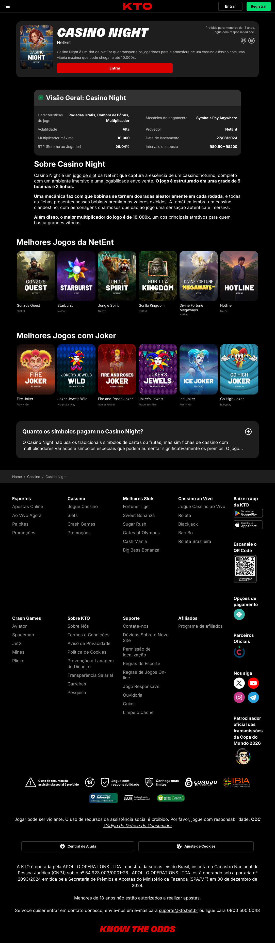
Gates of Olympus (141, 530)
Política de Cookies (87, 649)
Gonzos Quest (28, 303)
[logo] (137, 6)
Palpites (20, 521)
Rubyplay (225, 401)
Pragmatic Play (66, 401)
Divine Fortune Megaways (191, 305)
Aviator (19, 623)
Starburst (65, 303)
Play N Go (23, 401)
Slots (73, 512)
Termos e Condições (88, 632)
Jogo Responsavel (141, 683)
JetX (17, 640)
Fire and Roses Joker (115, 396)
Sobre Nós (78, 623)
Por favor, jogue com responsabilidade (209, 816)
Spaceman (23, 632)
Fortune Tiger (136, 504)
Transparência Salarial (90, 672)
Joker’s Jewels (151, 396)
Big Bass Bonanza (141, 547)
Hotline (226, 303)
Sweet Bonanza (139, 512)
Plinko (18, 658)
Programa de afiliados (200, 623)
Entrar (230, 6)
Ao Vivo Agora (27, 512)
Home (17, 474)
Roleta (184, 512)
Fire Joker (25, 396)
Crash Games (81, 521)
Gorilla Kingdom (152, 303)
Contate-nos (136, 623)
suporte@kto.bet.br (178, 907)
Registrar (259, 6)
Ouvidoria (132, 692)
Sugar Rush (134, 521)
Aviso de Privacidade (89, 640)
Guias (129, 701)
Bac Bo (185, 530)
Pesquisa (77, 690)
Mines (18, 649)
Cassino (33, 474)
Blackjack (188, 521)
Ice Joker (187, 396)
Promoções (23, 530)
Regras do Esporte (141, 661)
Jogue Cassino (83, 504)
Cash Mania (135, 538)
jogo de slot (84, 172)
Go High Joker (232, 396)
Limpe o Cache (138, 709)
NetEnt (21, 308)
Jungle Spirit (108, 303)
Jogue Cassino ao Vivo (201, 504)
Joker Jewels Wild (72, 396)
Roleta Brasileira (194, 538)
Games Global (106, 401)
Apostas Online (27, 504)
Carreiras (77, 681)
